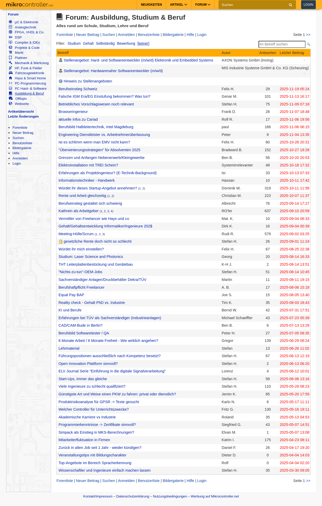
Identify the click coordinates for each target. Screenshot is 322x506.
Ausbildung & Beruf (26, 93)
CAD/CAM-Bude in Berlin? (81, 325)
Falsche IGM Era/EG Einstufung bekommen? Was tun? (104, 96)
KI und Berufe (70, 310)
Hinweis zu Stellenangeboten (88, 81)
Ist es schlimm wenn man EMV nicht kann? (94, 142)
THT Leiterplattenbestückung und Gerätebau (96, 264)
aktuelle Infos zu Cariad (78, 119)
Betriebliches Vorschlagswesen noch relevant (96, 104)
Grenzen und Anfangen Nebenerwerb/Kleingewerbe (102, 158)
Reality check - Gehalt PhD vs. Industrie (92, 303)
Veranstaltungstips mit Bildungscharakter (92, 455)
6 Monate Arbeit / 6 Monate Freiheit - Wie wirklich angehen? (108, 341)
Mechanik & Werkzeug (29, 63)
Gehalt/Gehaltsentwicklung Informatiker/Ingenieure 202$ (105, 226)
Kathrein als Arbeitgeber (79, 211)
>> (308, 35)
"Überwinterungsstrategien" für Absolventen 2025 (99, 150)
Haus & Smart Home (27, 78)
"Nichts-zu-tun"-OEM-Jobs (80, 272)
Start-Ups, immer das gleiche (83, 379)
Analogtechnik (22, 27)
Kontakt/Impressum (97, 496)
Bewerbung (126, 43)
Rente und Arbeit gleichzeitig (82, 196)
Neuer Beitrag (22, 133)
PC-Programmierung (27, 83)
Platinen (18, 58)
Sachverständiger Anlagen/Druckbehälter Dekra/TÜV (103, 280)
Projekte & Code (24, 48)
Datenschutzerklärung (132, 496)
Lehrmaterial (69, 348)
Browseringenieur (73, 112)
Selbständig (105, 43)
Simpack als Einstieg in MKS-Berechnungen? (96, 432)
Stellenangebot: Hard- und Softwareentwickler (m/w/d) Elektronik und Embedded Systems (138, 60)
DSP (15, 37)
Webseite (19, 104)
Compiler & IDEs (24, 42)
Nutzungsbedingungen (170, 496)
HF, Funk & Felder (25, 68)
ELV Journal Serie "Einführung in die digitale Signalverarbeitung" (112, 371)
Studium (74, 43)
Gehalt (88, 43)
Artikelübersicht (21, 111)
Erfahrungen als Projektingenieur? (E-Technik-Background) (108, 173)
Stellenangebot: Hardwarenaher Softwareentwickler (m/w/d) (113, 71)
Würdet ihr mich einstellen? (81, 249)
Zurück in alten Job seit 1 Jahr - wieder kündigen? (100, 448)
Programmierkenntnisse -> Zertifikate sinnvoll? (97, 425)
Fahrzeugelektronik (26, 73)
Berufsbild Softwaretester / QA (84, 333)
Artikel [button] (178, 4)
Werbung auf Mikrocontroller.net (215, 496)
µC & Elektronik (23, 22)
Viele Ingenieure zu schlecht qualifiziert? (92, 386)
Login (308, 4)
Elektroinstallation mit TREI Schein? (88, 165)
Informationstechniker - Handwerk (87, 180)
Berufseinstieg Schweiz (78, 89)
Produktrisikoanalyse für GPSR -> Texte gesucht (99, 402)
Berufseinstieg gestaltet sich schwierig (90, 203)
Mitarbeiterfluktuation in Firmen (84, 440)
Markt (16, 53)
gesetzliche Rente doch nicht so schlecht (98, 241)
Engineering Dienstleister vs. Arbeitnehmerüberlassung (104, 135)
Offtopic (18, 99)
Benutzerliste (22, 143)
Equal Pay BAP (71, 295)
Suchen (18, 138)
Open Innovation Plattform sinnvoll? (88, 364)
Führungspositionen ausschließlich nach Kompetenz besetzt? (110, 356)
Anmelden (20, 158)
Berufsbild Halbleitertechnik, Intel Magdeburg (96, 127)
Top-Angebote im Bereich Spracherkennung (95, 463)
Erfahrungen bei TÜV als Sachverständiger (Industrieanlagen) (110, 318)
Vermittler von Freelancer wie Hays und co (94, 219)
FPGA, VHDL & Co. (26, 32)
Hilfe (15, 153)
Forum (13, 14)
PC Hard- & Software (27, 88)
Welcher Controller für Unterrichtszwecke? (94, 409)
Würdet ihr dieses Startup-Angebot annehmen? (98, 188)
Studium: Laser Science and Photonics (91, 257)
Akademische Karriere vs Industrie (87, 417)
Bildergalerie (21, 148)
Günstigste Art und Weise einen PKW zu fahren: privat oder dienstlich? (117, 394)
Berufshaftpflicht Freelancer (81, 287)
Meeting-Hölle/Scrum (76, 234)
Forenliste (19, 127)
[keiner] (143, 43)
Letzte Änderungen (23, 116)
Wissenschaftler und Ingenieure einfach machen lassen (105, 470)
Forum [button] (203, 4)
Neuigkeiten (151, 4)
